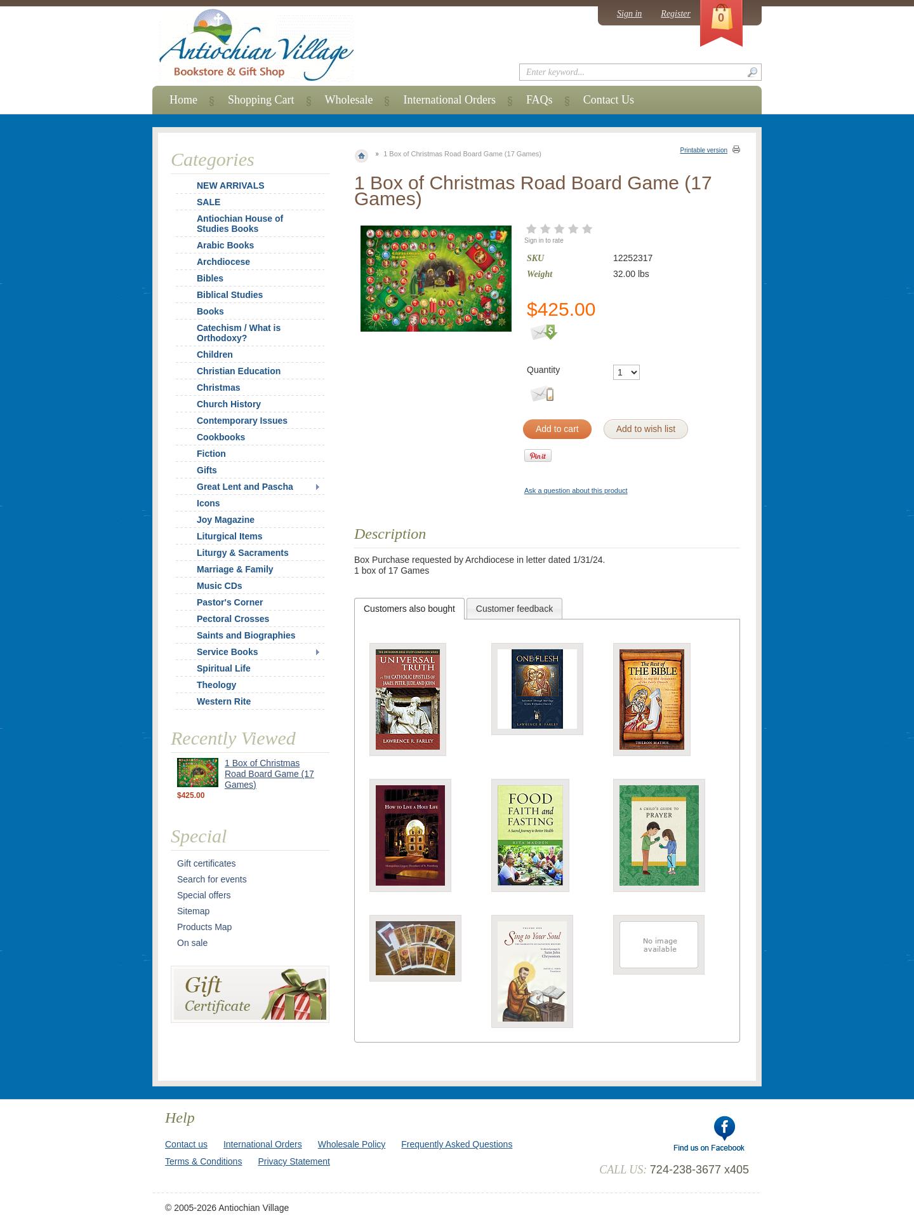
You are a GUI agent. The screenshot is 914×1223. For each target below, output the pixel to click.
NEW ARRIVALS (231, 185)
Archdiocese (223, 262)
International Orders (449, 99)
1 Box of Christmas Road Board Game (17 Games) (269, 774)
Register (676, 13)
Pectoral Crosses (233, 619)
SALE (208, 202)
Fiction (211, 454)
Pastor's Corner (230, 602)
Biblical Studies (230, 295)
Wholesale (349, 99)
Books (210, 311)
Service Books (227, 652)
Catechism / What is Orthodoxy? (239, 333)
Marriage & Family (235, 569)
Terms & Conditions (203, 1161)
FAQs (539, 99)
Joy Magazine (226, 520)
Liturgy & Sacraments (243, 553)
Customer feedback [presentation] (514, 609)
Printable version (703, 150)
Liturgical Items (229, 536)
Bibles (210, 278)
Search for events (212, 879)
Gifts (207, 470)
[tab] (409, 608)
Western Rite (224, 701)
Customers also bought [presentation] (409, 609)
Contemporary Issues (242, 421)
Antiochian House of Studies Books (240, 223)
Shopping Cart (261, 99)
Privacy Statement (294, 1161)
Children (215, 354)
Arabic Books (225, 245)
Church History (229, 404)
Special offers (204, 895)
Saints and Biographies (246, 635)
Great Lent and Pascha (245, 487)
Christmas (210, 387)
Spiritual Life (224, 668)
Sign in (629, 13)
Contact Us (609, 99)
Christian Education (239, 371)
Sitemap (193, 911)
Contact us (186, 1144)
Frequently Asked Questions (456, 1144)
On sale (192, 943)
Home (183, 99)
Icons (208, 503)
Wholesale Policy (352, 1144)
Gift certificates (206, 863)
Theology (216, 685)
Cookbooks (221, 437)
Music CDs (219, 586)
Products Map (204, 927)
